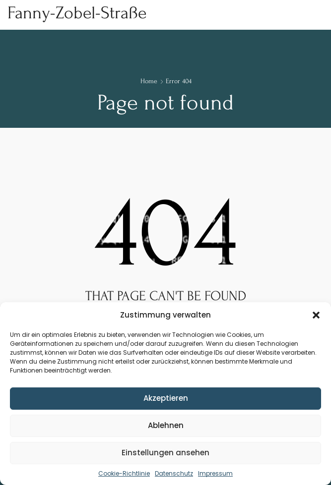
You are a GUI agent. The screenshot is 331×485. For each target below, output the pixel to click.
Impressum (215, 473)
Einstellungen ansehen (165, 452)
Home (148, 81)
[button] (316, 315)
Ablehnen (166, 425)
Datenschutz (174, 473)
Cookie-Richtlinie (124, 473)
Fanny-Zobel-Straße (76, 13)
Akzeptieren (165, 398)
